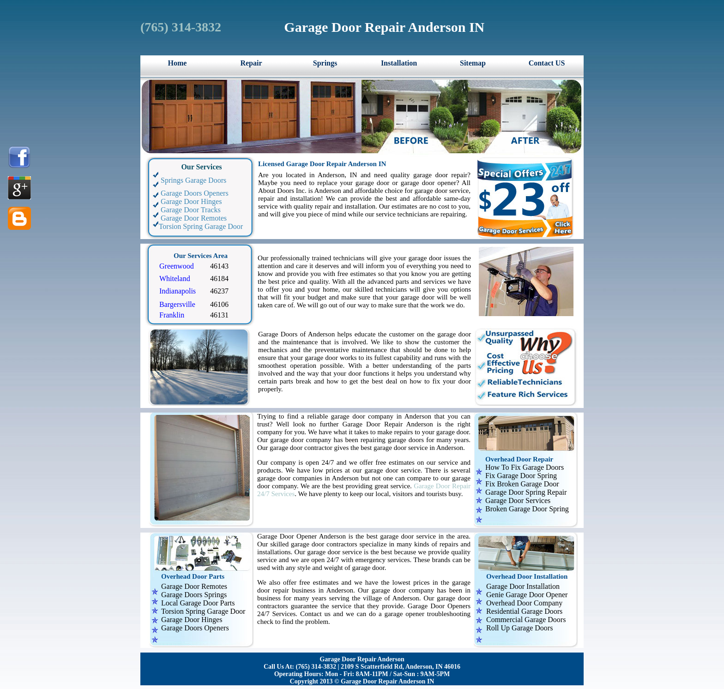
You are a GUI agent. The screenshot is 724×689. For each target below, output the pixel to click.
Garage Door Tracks (185, 210)
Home (177, 63)
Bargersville (177, 304)
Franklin (171, 315)
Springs (325, 63)
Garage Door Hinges (186, 201)
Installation (399, 63)
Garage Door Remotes (188, 218)
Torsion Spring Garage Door (196, 226)
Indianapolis (177, 291)
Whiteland (174, 278)
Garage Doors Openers (189, 193)
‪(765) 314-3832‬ (180, 27)
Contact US (547, 63)
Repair (251, 63)
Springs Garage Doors (188, 180)
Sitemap (473, 63)
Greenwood (176, 266)
